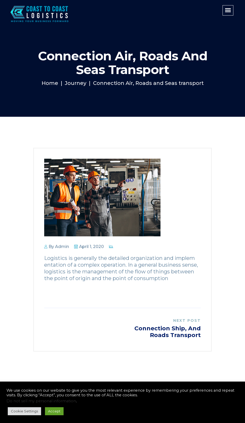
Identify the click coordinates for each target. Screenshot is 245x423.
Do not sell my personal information (41, 401)
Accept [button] (54, 411)
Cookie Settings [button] (24, 411)
